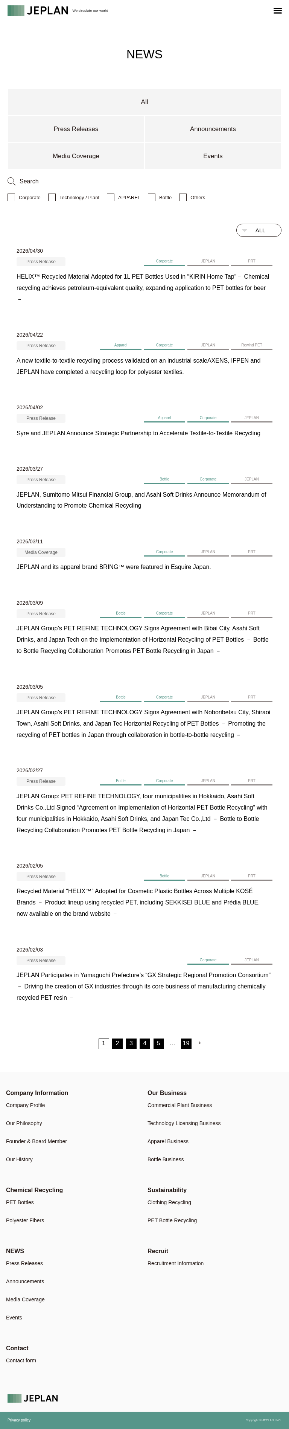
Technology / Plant (79, 197)
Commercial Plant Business (180, 1105)
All (144, 101)
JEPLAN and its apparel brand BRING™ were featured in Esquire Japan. (114, 567)
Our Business (167, 1093)
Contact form (21, 1360)
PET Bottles (20, 1202)
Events (213, 156)
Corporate (30, 197)
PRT (252, 261)
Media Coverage (76, 156)
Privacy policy (19, 1420)
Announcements (213, 129)
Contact (17, 1348)
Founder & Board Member (36, 1141)
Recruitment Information (176, 1263)
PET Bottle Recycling (172, 1220)
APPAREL (129, 197)
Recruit (158, 1251)
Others (197, 197)
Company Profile (25, 1105)
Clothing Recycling (169, 1202)
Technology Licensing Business (184, 1123)
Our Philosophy (24, 1123)
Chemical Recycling (34, 1190)
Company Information (37, 1093)
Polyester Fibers (25, 1220)
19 (186, 1043)
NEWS (15, 1251)
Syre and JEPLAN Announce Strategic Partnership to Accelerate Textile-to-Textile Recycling (138, 433)
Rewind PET (251, 345)
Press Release (41, 262)
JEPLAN (208, 261)
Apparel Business (168, 1141)
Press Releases (75, 129)
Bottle (165, 197)
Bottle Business (166, 1159)
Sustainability (167, 1190)
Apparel (120, 345)
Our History (19, 1159)
